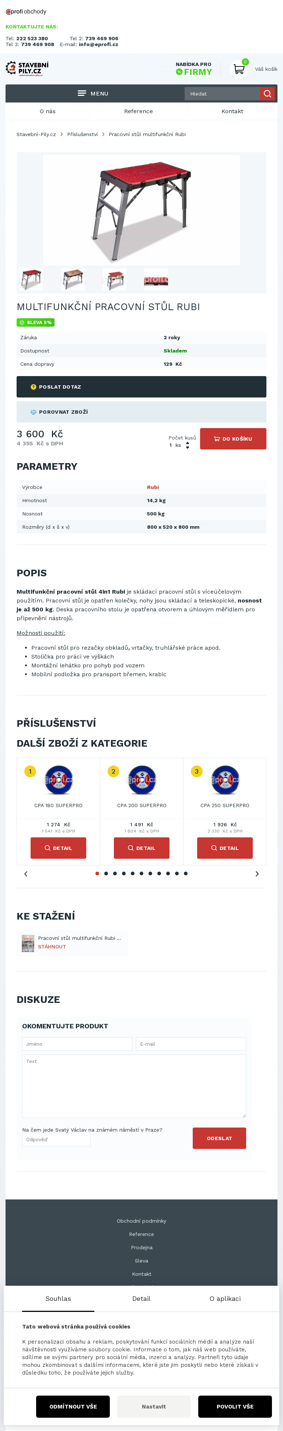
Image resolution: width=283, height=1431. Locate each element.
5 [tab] (132, 873)
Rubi (153, 487)
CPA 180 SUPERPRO (58, 805)
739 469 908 (37, 44)
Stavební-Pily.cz (36, 134)
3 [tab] (115, 873)
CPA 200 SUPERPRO (142, 805)
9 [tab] (168, 873)
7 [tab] (150, 873)
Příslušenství (82, 134)
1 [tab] (97, 873)
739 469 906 (101, 38)
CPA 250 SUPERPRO (224, 805)
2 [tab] (106, 873)
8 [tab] (159, 873)
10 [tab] (177, 873)
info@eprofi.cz (98, 44)
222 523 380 (32, 38)
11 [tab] (186, 873)
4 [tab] (124, 873)
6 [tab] (141, 873)
